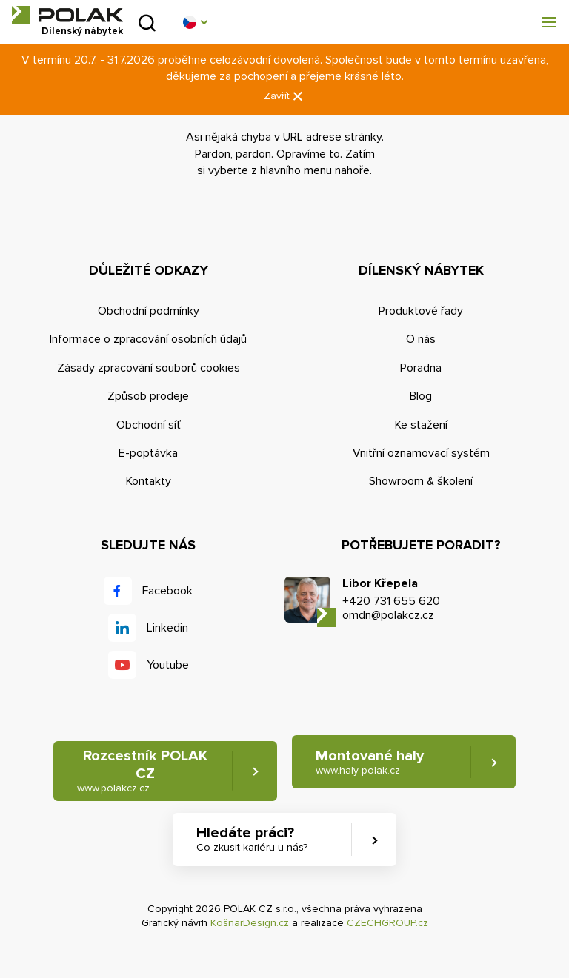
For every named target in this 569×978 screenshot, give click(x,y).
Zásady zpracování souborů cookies (148, 368)
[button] (195, 22)
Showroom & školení (421, 481)
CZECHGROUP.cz (387, 923)
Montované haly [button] (370, 762)
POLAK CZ (67, 15)
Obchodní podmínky (148, 311)
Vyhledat (147, 22)
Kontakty (148, 481)
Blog (421, 396)
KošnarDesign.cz (249, 923)
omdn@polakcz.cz (388, 615)
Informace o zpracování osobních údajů (148, 339)
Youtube (168, 664)
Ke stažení (421, 425)
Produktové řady (421, 311)
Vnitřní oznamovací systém (421, 453)
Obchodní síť (148, 425)
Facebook (167, 590)
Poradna (421, 368)
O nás (421, 339)
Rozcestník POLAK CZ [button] (142, 771)
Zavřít (284, 96)
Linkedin (167, 627)
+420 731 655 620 (391, 601)
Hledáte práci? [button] (251, 839)
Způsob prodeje (148, 396)
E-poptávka (148, 453)
